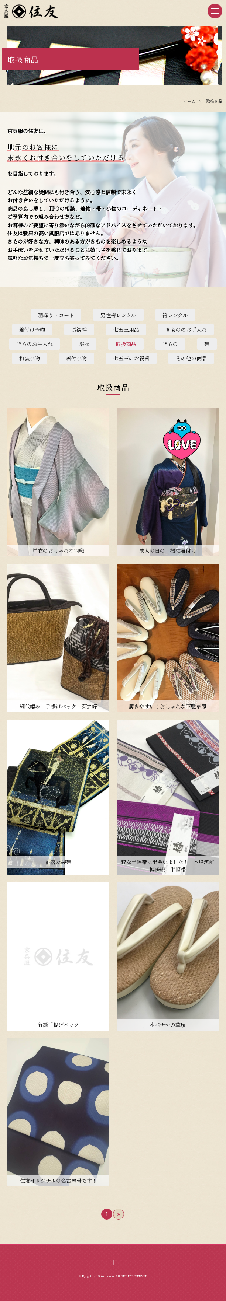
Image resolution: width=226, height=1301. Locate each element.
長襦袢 (79, 329)
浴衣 (84, 343)
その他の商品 (191, 358)
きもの (170, 343)
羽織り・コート (56, 315)
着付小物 (76, 358)
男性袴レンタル (118, 315)
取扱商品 (126, 343)
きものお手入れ (35, 343)
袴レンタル (175, 315)
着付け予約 (32, 329)
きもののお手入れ (186, 329)
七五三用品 (126, 329)
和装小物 (29, 358)
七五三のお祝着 (131, 358)
